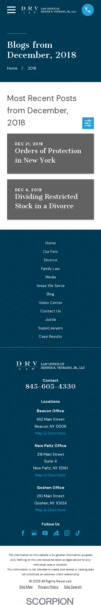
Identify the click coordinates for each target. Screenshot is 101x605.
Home (50, 243)
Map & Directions (50, 433)
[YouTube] (45, 533)
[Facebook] (23, 533)
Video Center (50, 302)
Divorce (50, 260)
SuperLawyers (50, 328)
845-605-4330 (50, 386)
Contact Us (50, 311)
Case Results (50, 336)
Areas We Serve (51, 285)
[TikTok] (77, 533)
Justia (50, 319)
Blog (50, 294)
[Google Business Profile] (34, 533)
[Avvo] (56, 533)
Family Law (50, 268)
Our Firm (50, 251)
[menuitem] (26, 587)
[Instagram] (67, 533)
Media (50, 277)
